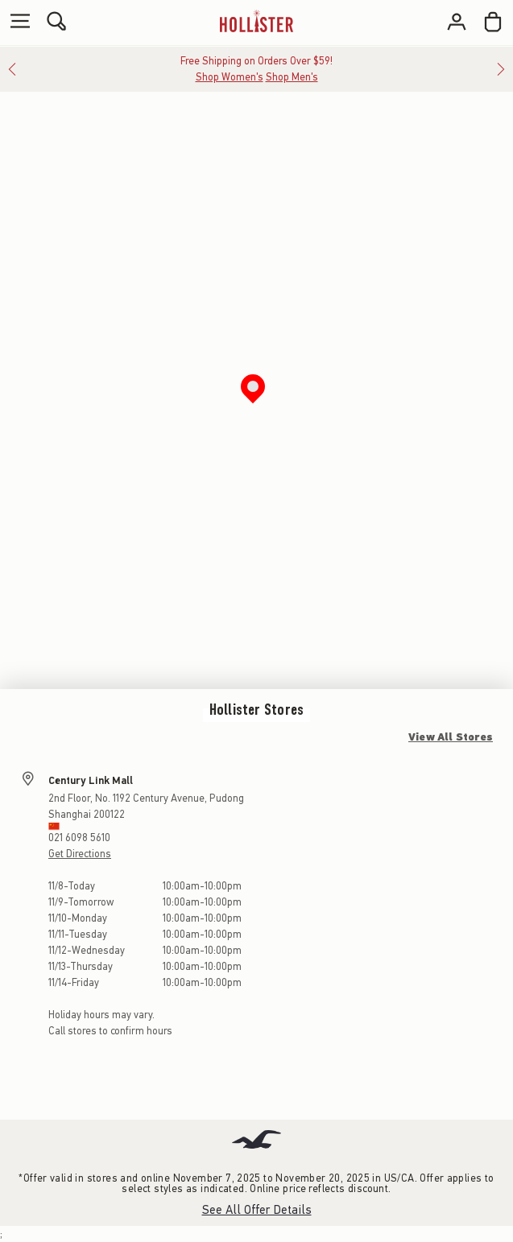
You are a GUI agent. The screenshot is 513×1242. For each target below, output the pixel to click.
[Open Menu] (16, 22)
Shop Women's (229, 77)
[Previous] (12, 69)
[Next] (501, 69)
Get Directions (79, 853)
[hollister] (256, 21)
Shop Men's (292, 77)
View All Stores (450, 737)
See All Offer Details (257, 1210)
